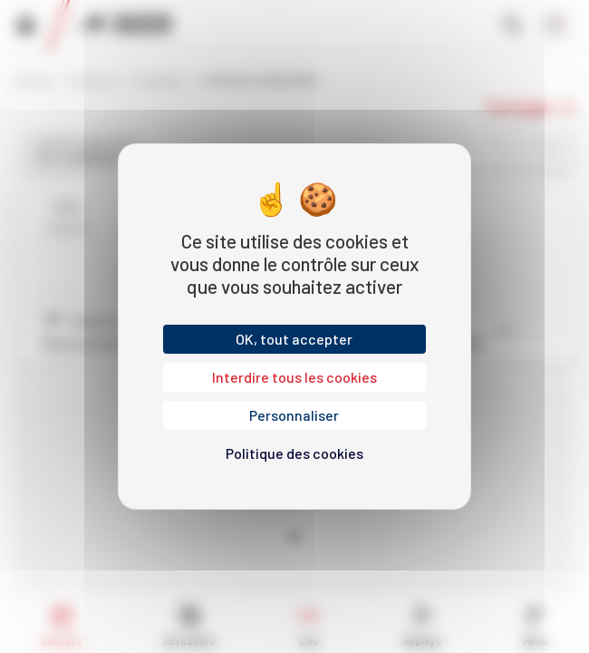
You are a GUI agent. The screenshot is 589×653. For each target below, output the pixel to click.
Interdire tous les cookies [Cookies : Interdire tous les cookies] (294, 376)
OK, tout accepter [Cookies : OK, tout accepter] (294, 338)
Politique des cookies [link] (294, 453)
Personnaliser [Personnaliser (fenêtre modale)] (294, 415)
